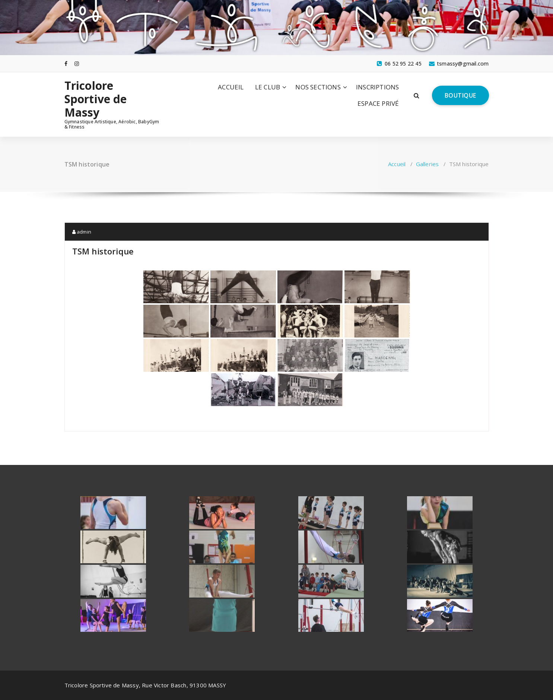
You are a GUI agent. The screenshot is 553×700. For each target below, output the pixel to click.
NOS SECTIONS (317, 87)
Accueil (397, 164)
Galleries (427, 164)
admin (81, 231)
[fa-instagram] (76, 63)
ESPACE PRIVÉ (378, 103)
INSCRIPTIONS (377, 87)
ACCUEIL (231, 87)
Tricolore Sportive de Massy (95, 99)
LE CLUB (267, 87)
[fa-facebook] (65, 63)
